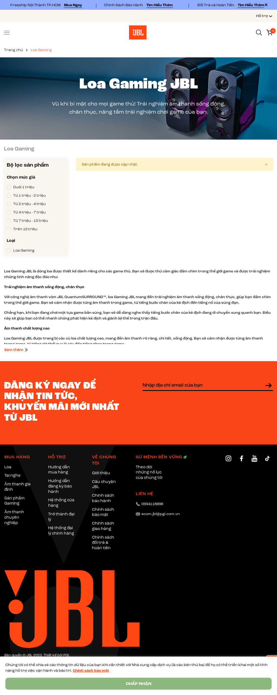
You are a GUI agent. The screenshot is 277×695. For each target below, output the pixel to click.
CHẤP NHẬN (138, 684)
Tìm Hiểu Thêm (159, 5)
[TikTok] (267, 458)
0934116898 (152, 503)
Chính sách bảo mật (91, 670)
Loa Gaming (23, 250)
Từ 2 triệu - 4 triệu (29, 203)
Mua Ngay (73, 5)
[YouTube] (254, 458)
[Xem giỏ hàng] (269, 32)
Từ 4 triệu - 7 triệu (29, 212)
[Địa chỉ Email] (208, 385)
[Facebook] (241, 458)
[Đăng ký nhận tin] (268, 385)
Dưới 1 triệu (23, 187)
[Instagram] (228, 458)
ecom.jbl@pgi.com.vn (160, 513)
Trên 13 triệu (25, 229)
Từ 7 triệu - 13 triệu (30, 220)
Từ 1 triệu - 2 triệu (29, 195)
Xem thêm (16, 350)
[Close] (266, 5)
